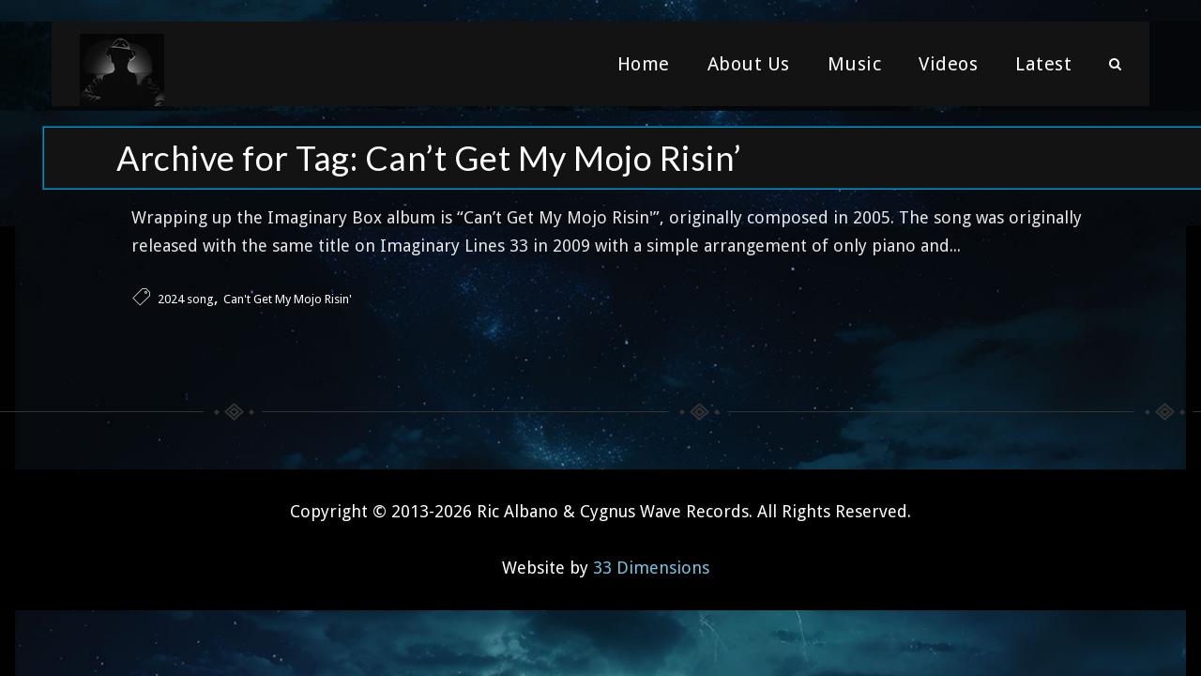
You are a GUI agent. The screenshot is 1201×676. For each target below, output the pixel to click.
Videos (948, 70)
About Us (748, 70)
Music (855, 70)
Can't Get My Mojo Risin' (287, 295)
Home (643, 70)
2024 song (186, 295)
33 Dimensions (651, 564)
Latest (1043, 70)
